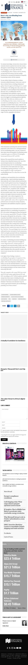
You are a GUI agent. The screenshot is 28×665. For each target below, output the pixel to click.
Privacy (9, 658)
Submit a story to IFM (7, 655)
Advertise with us (21, 654)
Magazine (10, 12)
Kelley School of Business (17, 296)
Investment (3, 12)
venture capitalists (5, 301)
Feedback (24, 655)
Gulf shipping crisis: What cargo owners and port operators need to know (13, 504)
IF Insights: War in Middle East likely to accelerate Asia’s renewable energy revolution (14, 511)
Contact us (11, 654)
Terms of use (17, 658)
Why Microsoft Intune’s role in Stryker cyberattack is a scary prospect (14, 519)
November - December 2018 (19, 12)
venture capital (21, 299)
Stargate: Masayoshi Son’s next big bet (13, 369)
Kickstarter (4, 299)
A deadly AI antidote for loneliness (13, 340)
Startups (14, 299)
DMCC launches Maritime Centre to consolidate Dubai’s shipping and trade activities (14, 526)
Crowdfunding (4, 294)
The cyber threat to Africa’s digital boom (13, 399)
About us (3, 654)
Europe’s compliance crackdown (11, 497)
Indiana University (5, 296)
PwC (9, 299)
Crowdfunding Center (15, 294)
